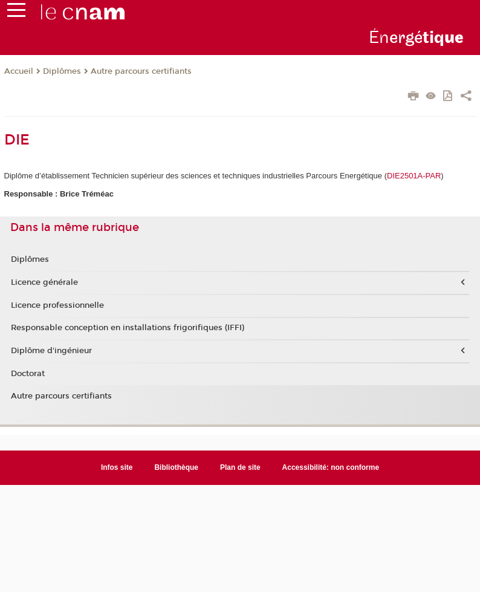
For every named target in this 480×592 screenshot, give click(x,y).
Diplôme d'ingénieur (51, 351)
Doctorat (28, 374)
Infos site (117, 467)
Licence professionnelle (57, 305)
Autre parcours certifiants (141, 71)
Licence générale (44, 282)
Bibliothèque (176, 467)
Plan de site (240, 467)
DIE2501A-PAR (414, 175)
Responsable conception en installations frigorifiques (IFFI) (127, 328)
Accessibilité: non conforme (331, 467)
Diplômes (62, 71)
